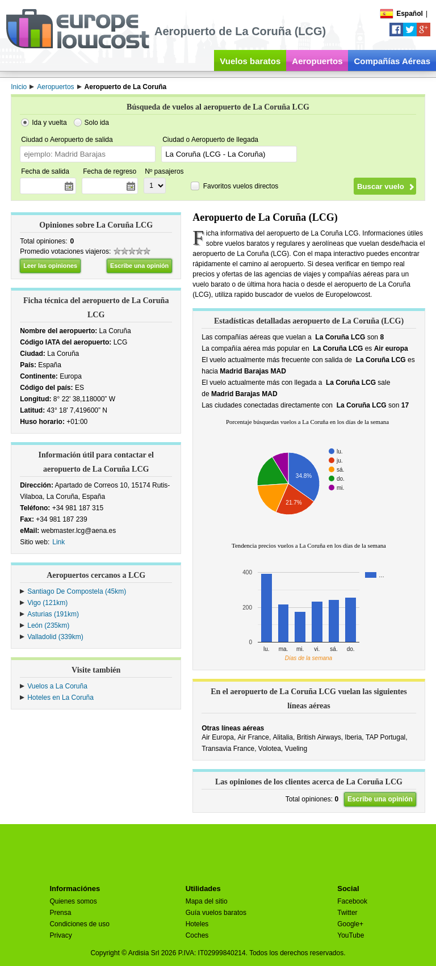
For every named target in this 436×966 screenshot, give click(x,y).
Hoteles (197, 924)
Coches (197, 935)
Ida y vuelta (49, 123)
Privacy (60, 935)
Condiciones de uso (79, 924)
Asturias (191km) (53, 614)
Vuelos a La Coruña (57, 686)
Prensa (60, 913)
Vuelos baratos (250, 61)
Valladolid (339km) (55, 637)
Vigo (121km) (47, 603)
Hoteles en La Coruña (60, 698)
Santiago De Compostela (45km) (76, 591)
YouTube (350, 935)
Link (58, 542)
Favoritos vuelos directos (241, 186)
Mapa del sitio (207, 901)
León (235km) (48, 625)
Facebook (352, 901)
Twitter (347, 913)
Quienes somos (73, 901)
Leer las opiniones (50, 265)
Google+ (350, 924)
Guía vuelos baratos (216, 913)
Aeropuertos (317, 61)
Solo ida (97, 123)
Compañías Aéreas (392, 61)
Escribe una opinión (139, 265)
